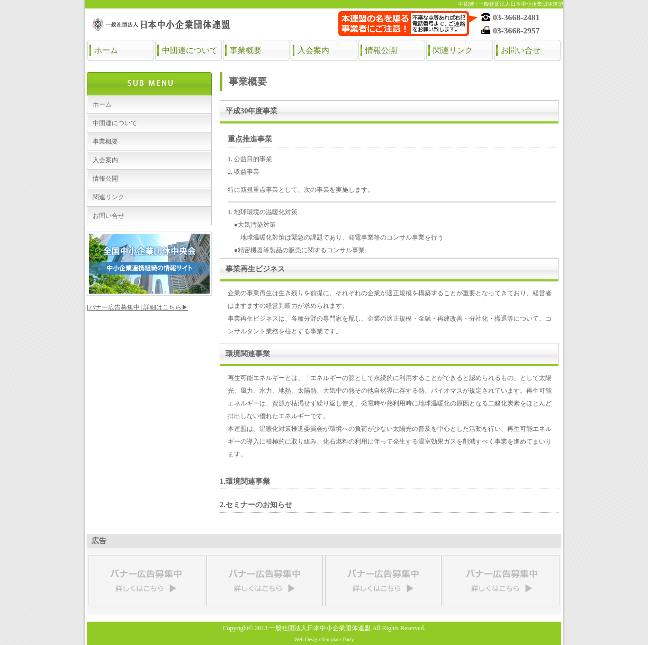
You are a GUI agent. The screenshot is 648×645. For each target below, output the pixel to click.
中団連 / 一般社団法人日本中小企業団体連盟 (510, 4)
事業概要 (246, 50)
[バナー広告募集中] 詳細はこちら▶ (137, 307)
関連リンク (453, 50)
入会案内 (313, 50)
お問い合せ (521, 50)
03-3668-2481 (516, 17)
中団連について (190, 50)
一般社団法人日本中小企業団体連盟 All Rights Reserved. (347, 628)
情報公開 (381, 50)
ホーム (106, 50)
